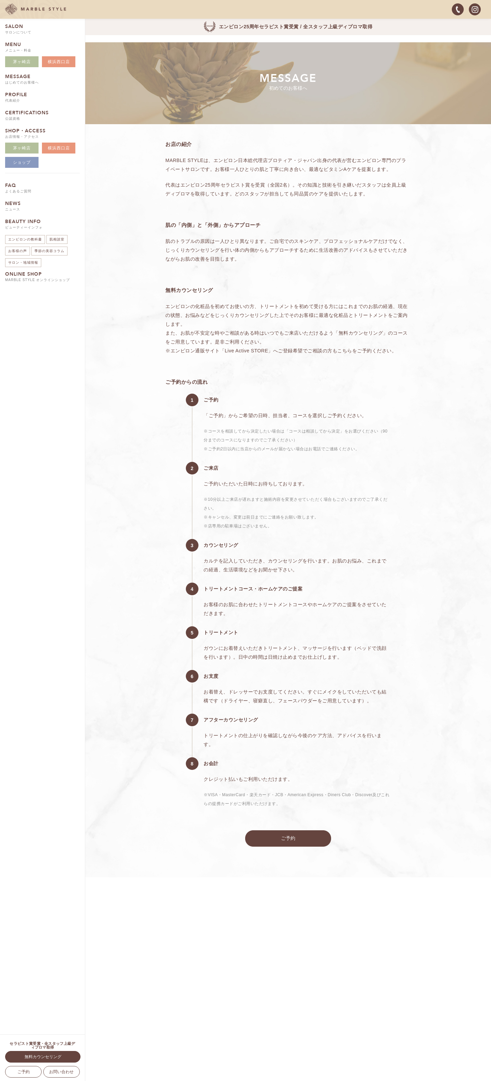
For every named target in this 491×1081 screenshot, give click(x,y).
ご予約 (23, 1071)
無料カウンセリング (43, 1056)
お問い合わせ (61, 1071)
